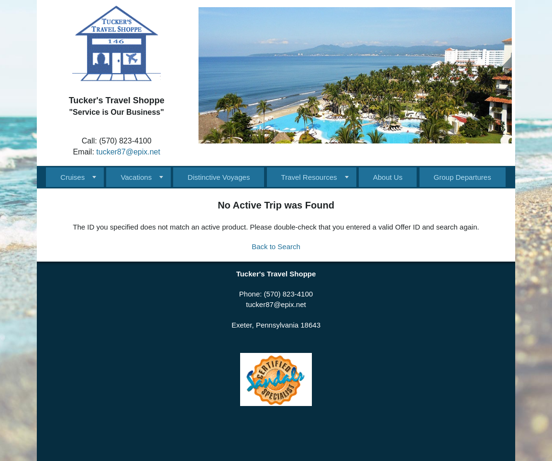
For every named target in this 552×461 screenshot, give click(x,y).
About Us (388, 177)
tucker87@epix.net (128, 152)
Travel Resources (309, 177)
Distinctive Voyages (219, 177)
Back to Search (276, 246)
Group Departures (462, 177)
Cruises (72, 177)
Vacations (136, 177)
